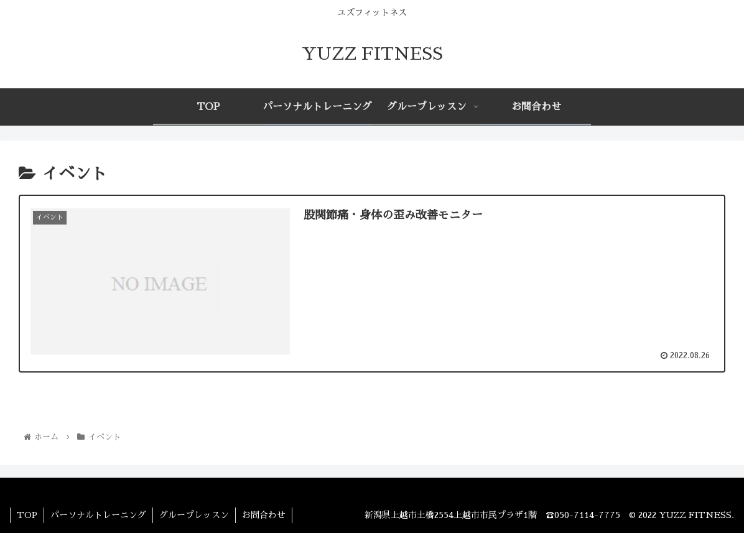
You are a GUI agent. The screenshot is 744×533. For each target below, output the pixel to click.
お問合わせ (264, 515)
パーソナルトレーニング (98, 515)
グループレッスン (194, 515)
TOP (27, 515)
